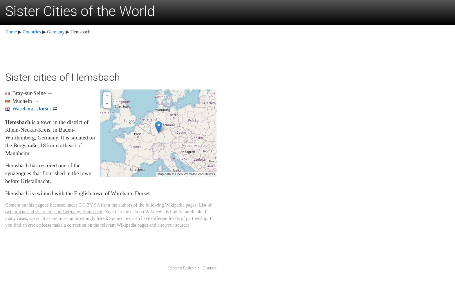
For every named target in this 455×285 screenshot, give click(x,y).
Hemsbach (92, 211)
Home (11, 32)
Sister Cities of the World (80, 11)
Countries (32, 32)
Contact (209, 267)
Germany (56, 32)
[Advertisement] (110, 52)
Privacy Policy (181, 267)
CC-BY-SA (89, 205)
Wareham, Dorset (31, 108)
